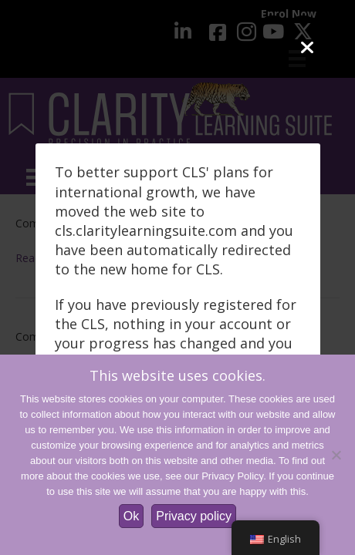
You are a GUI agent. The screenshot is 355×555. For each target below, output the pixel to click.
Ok (131, 516)
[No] (335, 454)
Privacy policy (194, 516)
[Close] (306, 48)
